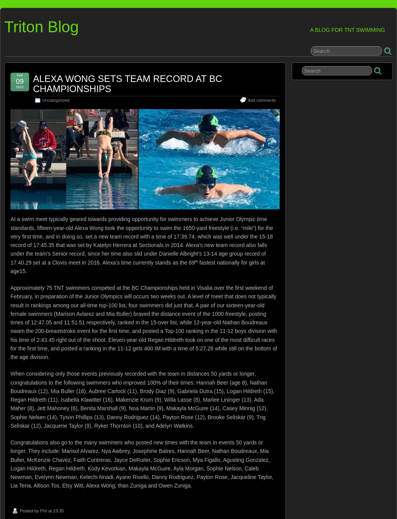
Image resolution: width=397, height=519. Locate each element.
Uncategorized (56, 100)
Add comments (262, 100)
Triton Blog (41, 26)
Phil (43, 511)
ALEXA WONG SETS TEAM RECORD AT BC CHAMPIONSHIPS (127, 83)
